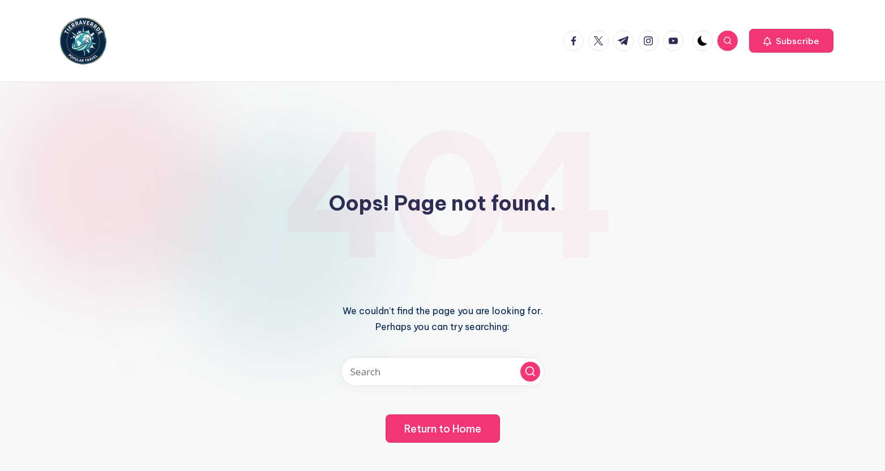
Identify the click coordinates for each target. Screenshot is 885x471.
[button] (791, 41)
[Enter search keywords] (443, 371)
